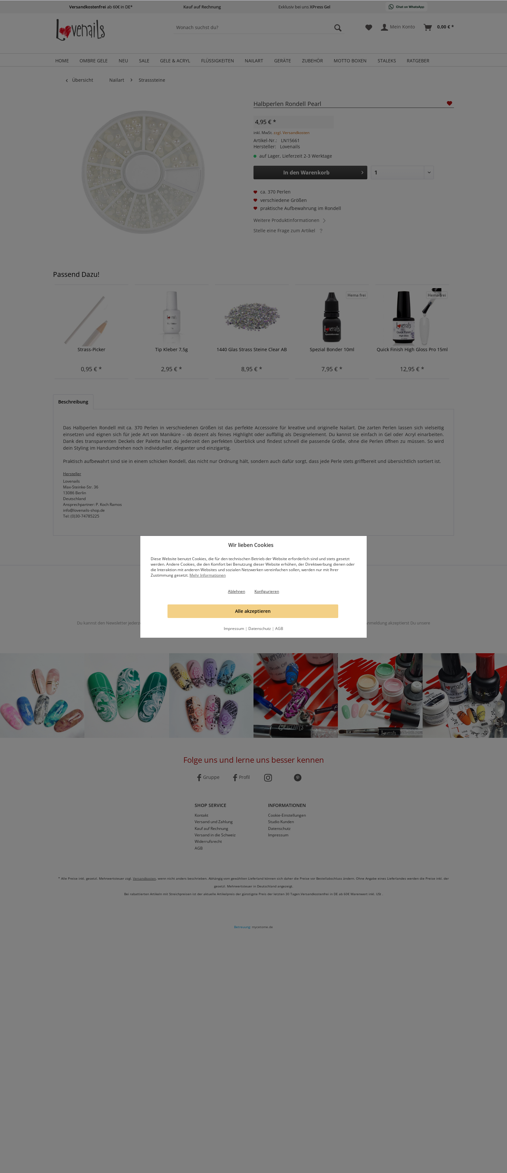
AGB (279, 628)
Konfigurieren (266, 591)
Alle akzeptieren (253, 611)
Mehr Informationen (207, 575)
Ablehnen (236, 591)
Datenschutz (259, 628)
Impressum (234, 628)
